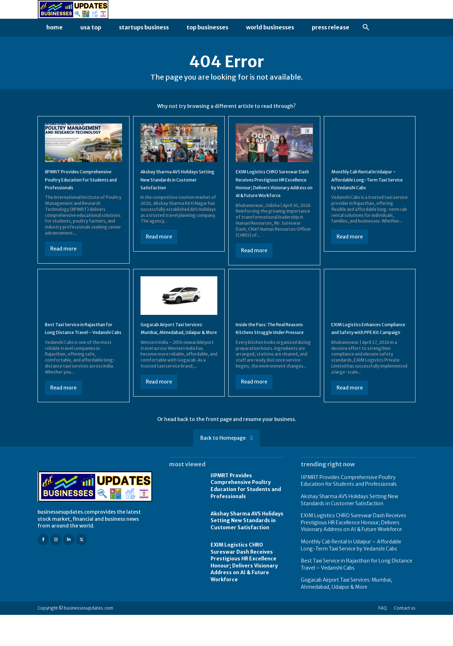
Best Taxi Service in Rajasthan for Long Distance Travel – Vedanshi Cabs (82, 353)
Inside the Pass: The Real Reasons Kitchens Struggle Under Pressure (271, 353)
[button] (366, 27)
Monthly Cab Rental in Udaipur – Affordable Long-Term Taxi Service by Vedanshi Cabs (351, 576)
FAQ (382, 639)
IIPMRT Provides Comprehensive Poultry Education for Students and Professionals (246, 517)
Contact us (404, 639)
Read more (63, 262)
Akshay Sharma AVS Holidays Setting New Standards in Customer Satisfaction (247, 552)
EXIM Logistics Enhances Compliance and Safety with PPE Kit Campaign (368, 353)
